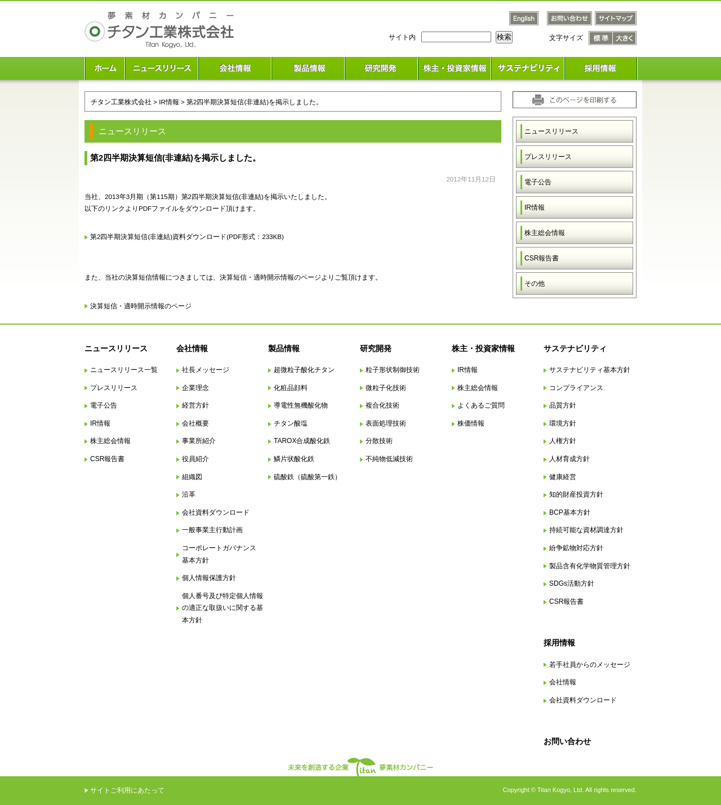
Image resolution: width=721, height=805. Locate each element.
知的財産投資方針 (576, 494)
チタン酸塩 (291, 423)
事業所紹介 (199, 441)
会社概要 (195, 423)
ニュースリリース (551, 131)
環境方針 (562, 423)
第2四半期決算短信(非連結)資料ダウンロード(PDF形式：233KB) (187, 236)
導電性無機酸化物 (301, 405)
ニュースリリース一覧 (124, 370)
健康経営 (562, 477)
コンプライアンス (576, 388)
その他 (534, 284)
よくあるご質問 (481, 405)
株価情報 (470, 423)
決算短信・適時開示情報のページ (141, 305)
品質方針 (562, 405)
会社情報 (192, 348)
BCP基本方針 (569, 512)
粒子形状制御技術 (393, 370)
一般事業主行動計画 (212, 530)
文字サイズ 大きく (625, 38)
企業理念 (195, 388)
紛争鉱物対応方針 (576, 548)
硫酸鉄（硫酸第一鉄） (307, 477)
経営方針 (195, 405)
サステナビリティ (575, 348)
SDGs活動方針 (571, 583)
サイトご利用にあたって (127, 790)
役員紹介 (195, 459)
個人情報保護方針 (209, 578)
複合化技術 (382, 405)
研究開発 (375, 348)
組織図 (192, 477)
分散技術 (379, 441)
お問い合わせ (567, 741)
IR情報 (534, 207)
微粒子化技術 (386, 388)
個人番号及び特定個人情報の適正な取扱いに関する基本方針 (222, 608)
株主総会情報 (544, 233)
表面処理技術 (386, 423)
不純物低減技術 (389, 459)
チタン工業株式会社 (121, 101)
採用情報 (559, 642)
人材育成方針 (569, 459)
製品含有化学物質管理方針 (589, 566)
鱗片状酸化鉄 (294, 459)
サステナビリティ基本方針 (589, 370)
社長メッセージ (205, 370)
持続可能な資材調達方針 (586, 530)
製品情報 (284, 348)
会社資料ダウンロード (216, 512)
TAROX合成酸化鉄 (302, 441)
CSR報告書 (541, 258)
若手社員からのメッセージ (589, 665)
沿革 (188, 494)
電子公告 (537, 182)
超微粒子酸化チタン (304, 370)
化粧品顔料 (291, 388)
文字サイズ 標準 (601, 38)
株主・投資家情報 (483, 348)
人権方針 (562, 441)
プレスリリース (548, 157)
